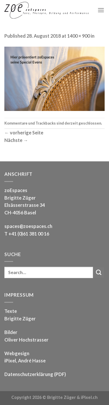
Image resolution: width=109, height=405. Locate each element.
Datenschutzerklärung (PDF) (35, 374)
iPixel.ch (89, 397)
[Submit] (99, 272)
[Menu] (101, 10)
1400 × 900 (78, 36)
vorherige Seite (23, 132)
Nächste (16, 140)
